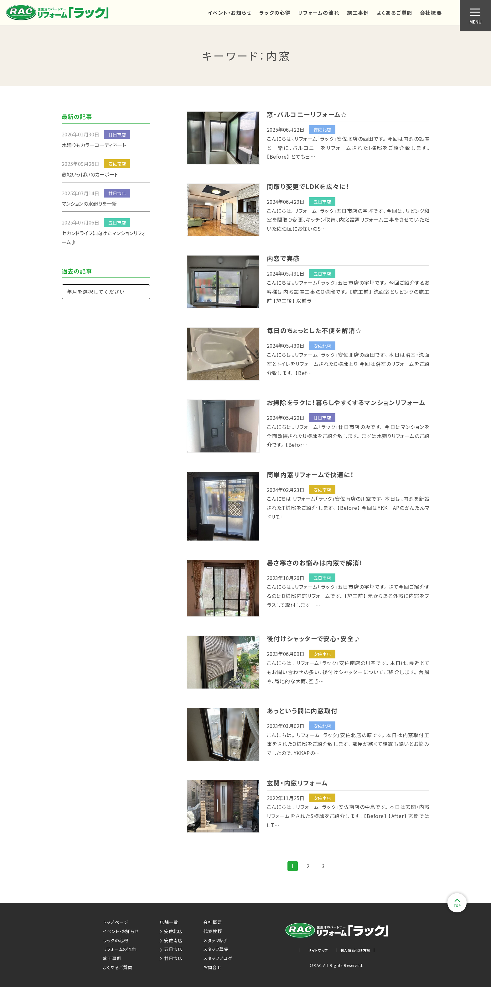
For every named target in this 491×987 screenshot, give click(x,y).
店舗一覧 (169, 922)
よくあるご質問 (394, 12)
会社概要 (431, 12)
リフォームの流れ (318, 12)
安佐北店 (171, 931)
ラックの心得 (275, 12)
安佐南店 (171, 940)
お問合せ (212, 967)
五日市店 (171, 949)
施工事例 (358, 12)
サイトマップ (318, 950)
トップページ (115, 922)
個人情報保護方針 (355, 950)
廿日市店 (171, 958)
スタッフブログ (217, 958)
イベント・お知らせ (229, 12)
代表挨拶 (212, 931)
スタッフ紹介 (215, 940)
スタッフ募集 (215, 949)
